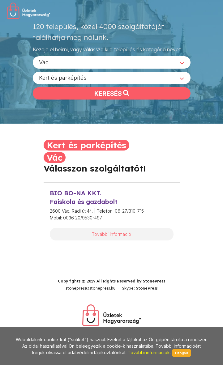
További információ (111, 234)
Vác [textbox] (44, 62)
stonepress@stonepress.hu (90, 288)
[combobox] (112, 62)
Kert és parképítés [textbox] (63, 77)
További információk (149, 352)
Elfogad (181, 353)
